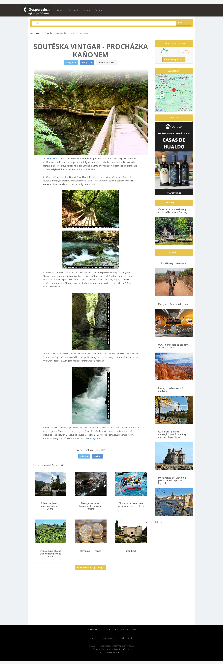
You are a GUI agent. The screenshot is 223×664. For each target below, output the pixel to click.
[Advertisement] (90, 603)
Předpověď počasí (174, 59)
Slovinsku (90, 169)
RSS (134, 633)
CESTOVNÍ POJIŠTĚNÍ (93, 633)
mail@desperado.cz (115, 655)
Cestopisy (100, 10)
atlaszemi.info (127, 641)
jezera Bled (51, 158)
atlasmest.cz (93, 641)
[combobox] (104, 23)
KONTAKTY (111, 633)
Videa (87, 10)
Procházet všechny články (90, 570)
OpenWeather (124, 652)
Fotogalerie (73, 10)
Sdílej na (84, 456)
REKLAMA (124, 633)
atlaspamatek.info (110, 641)
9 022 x (106, 62)
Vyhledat (183, 23)
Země (60, 10)
